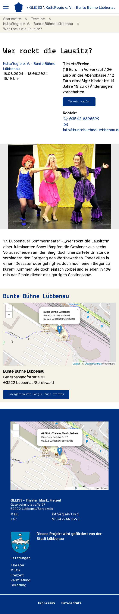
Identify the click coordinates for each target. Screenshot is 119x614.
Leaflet (76, 364)
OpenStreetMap (93, 364)
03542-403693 (65, 519)
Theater (17, 565)
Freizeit (17, 575)
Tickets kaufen (79, 101)
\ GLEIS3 (35, 8)
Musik (15, 570)
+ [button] (9, 308)
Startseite (12, 19)
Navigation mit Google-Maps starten (36, 394)
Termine (38, 19)
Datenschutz (71, 603)
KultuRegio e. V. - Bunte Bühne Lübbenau (80, 8)
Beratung (18, 585)
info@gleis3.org (65, 514)
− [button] (9, 315)
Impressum (46, 603)
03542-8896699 (84, 119)
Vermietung (20, 580)
